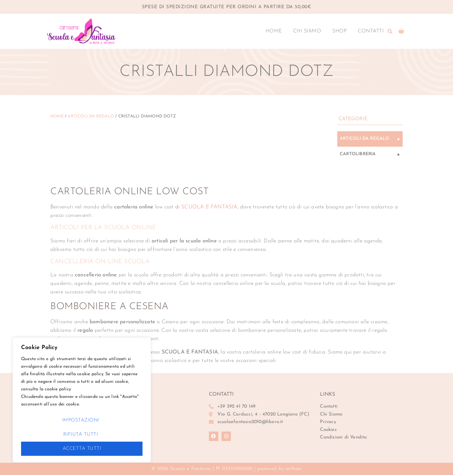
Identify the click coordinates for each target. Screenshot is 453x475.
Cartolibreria (370, 154)
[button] (390, 31)
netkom (294, 469)
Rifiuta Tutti (80, 434)
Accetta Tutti (82, 448)
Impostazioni (80, 420)
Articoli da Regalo (91, 116)
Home (274, 31)
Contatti (370, 31)
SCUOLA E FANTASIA (209, 207)
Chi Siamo (307, 31)
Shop (339, 31)
